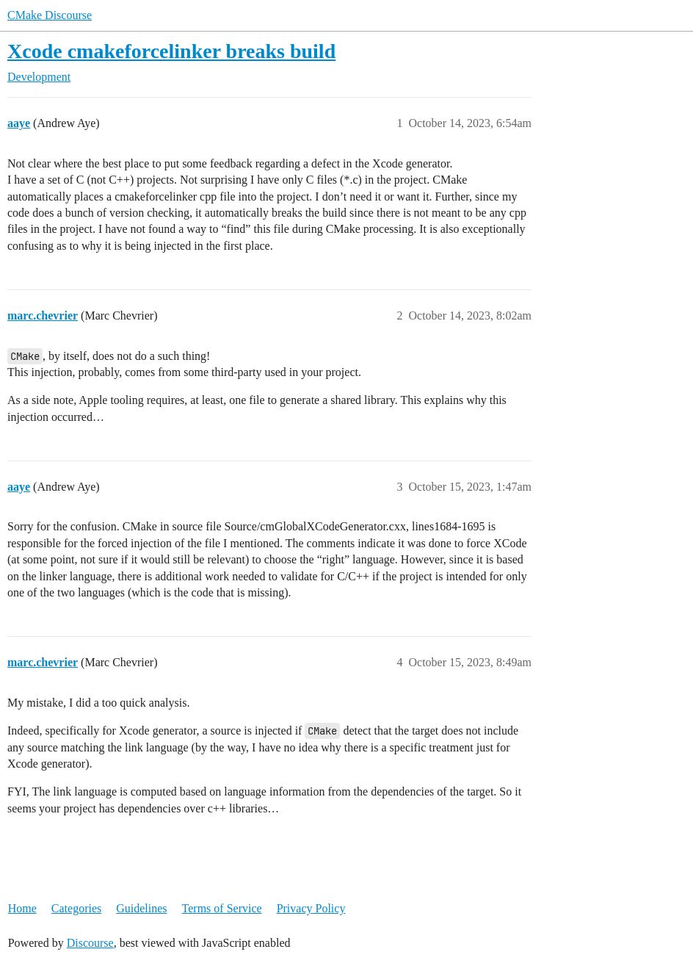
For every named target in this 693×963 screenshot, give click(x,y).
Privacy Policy (311, 908)
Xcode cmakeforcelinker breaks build (171, 51)
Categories (76, 908)
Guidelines (141, 908)
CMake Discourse (49, 15)
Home (22, 908)
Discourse (90, 943)
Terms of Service (222, 908)
